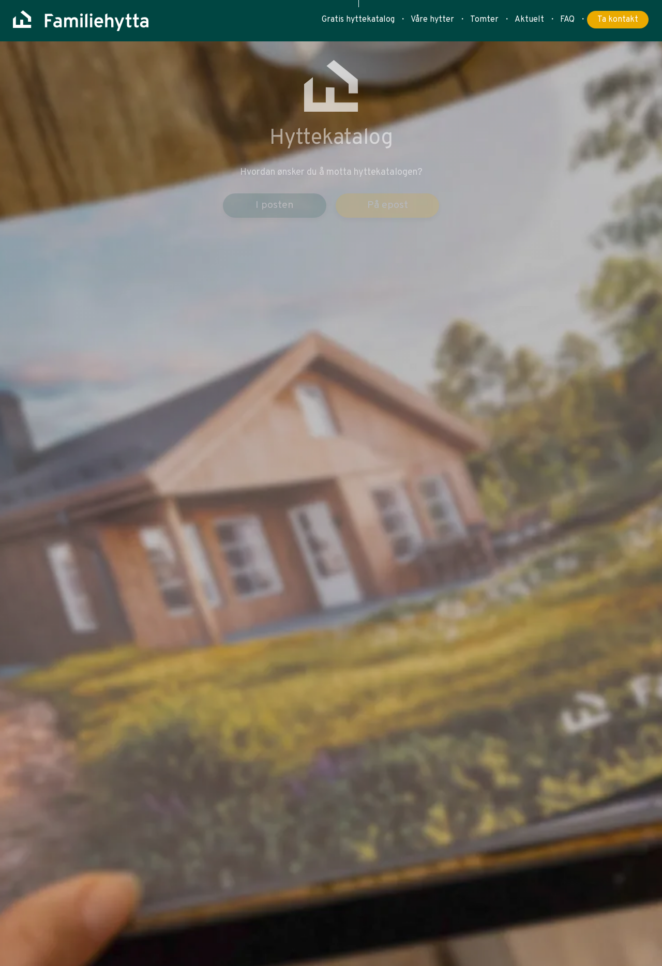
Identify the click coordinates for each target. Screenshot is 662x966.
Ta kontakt (617, 19)
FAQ (567, 19)
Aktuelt (529, 19)
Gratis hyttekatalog (358, 19)
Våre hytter (432, 19)
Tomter (484, 19)
